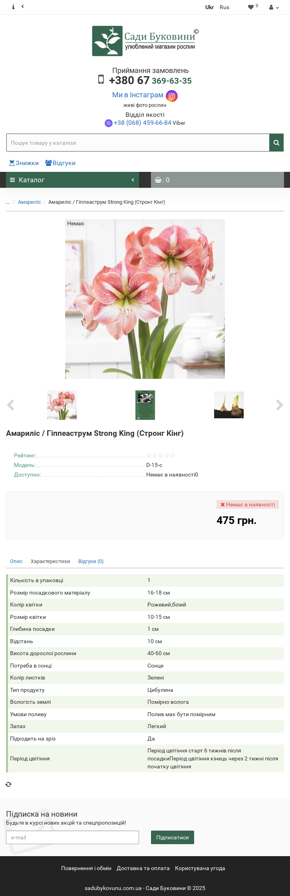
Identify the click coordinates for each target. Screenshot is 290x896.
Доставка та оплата (143, 868)
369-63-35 (150, 81)
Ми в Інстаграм (137, 95)
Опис (16, 561)
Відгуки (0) (91, 561)
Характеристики (50, 561)
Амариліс (29, 202)
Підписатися (172, 837)
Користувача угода (200, 868)
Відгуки (60, 163)
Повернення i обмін (86, 868)
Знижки (24, 163)
